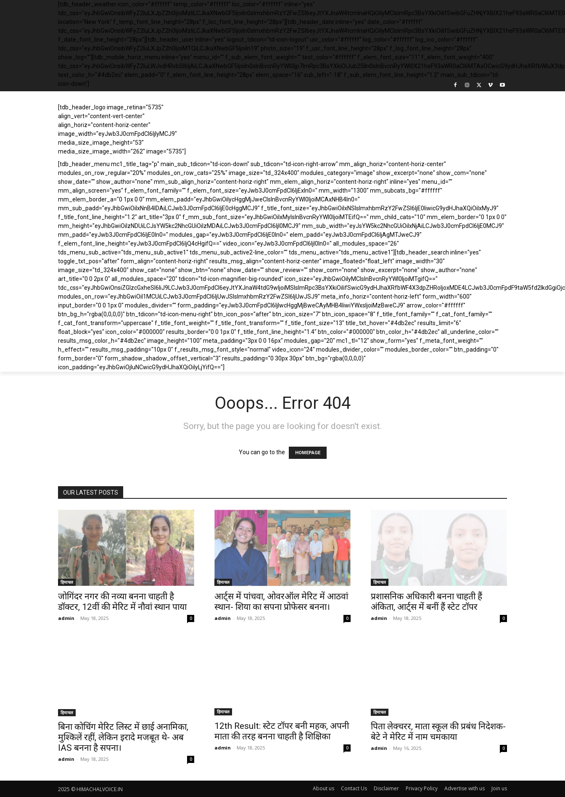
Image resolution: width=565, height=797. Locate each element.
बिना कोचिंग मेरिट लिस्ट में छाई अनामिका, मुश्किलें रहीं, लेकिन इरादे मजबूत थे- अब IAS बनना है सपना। (123, 737)
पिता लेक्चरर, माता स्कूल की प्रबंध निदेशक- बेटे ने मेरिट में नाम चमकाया (438, 731)
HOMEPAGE (307, 452)
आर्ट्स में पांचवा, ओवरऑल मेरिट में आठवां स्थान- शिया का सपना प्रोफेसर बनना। (281, 601)
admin (66, 618)
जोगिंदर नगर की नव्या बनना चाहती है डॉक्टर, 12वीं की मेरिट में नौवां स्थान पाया (122, 601)
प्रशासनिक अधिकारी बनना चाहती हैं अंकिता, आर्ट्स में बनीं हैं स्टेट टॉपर (426, 601)
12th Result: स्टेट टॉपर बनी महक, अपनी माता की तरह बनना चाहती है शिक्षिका (281, 731)
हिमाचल (67, 582)
